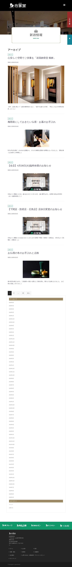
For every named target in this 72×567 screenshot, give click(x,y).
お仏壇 (23, 548)
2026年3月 (11, 309)
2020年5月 (11, 494)
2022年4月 (11, 424)
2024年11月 (11, 342)
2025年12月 (11, 319)
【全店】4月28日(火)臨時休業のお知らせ (29, 165)
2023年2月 (11, 398)
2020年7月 (11, 487)
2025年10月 (11, 322)
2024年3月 (11, 358)
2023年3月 (11, 394)
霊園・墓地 (12, 551)
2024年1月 (11, 365)
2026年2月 (11, 312)
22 (23, 293)
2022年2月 (11, 431)
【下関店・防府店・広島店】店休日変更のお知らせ (35, 209)
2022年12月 (11, 404)
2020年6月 (11, 490)
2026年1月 (11, 315)
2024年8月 (11, 348)
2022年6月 (11, 418)
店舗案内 (37, 551)
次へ (28, 293)
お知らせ (10, 54)
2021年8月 (11, 451)
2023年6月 (11, 388)
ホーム (11, 548)
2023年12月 (11, 368)
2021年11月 (11, 441)
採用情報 (69, 37)
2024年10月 (11, 345)
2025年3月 (11, 332)
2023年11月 (11, 371)
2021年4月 (11, 464)
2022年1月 (11, 434)
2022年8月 (11, 411)
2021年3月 (11, 467)
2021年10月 (11, 444)
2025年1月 (11, 335)
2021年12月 (11, 437)
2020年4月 (11, 497)
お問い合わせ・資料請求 (69, 19)
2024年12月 (11, 338)
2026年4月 (11, 305)
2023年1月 (11, 401)
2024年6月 (11, 352)
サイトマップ (13, 558)
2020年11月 (11, 480)
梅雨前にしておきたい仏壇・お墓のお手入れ (32, 122)
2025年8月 (11, 325)
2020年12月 (11, 477)
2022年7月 (11, 414)
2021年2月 (11, 470)
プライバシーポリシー (40, 555)
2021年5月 (11, 461)
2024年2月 (11, 361)
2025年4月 (11, 328)
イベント (11, 504)
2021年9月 (11, 447)
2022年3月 (11, 428)
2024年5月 (11, 355)
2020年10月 (11, 484)
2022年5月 (11, 421)
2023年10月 (11, 375)
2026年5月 (11, 302)
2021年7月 (11, 454)
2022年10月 (11, 408)
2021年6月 (11, 457)
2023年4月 (11, 391)
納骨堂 (23, 551)
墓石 (36, 548)
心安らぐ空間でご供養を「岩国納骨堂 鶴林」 (32, 58)
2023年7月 (11, 385)
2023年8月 (11, 381)
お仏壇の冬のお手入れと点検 (23, 253)
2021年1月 (11, 474)
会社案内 (12, 555)
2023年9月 (11, 378)
